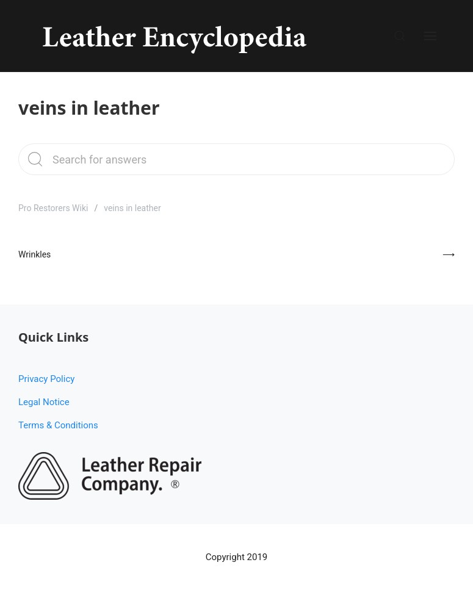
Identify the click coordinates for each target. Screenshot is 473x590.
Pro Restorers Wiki (53, 208)
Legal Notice (44, 402)
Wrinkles (34, 254)
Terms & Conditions (58, 425)
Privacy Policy (46, 378)
